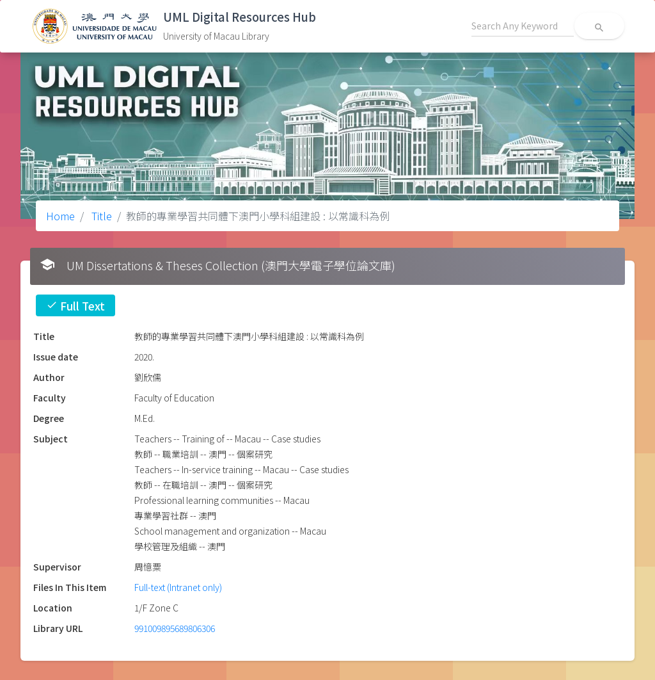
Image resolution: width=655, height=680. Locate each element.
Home (60, 215)
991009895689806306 (174, 628)
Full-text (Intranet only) (178, 587)
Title (100, 215)
